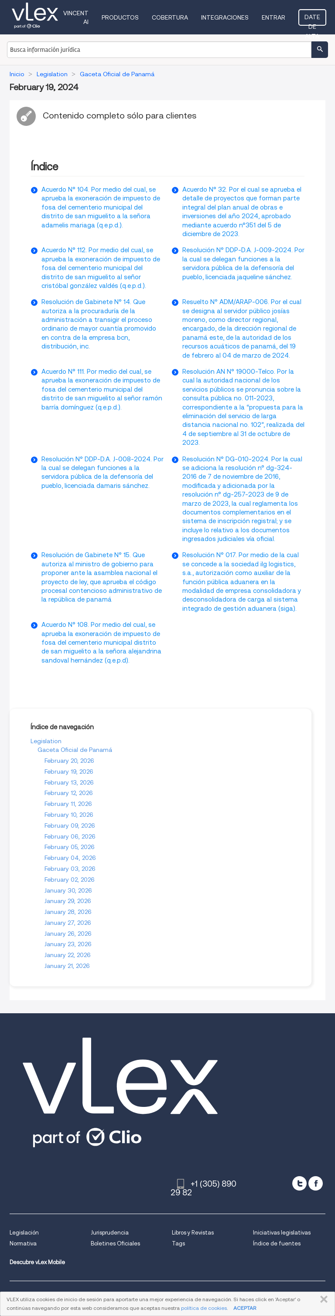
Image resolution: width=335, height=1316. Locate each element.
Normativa (23, 1243)
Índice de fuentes (277, 1243)
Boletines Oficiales (115, 1243)
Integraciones (225, 17)
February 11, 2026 (68, 803)
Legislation (46, 741)
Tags (178, 1243)
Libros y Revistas (193, 1232)
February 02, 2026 (69, 879)
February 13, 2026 (69, 782)
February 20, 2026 (69, 760)
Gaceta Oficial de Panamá (75, 749)
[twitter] (299, 1183)
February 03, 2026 (70, 868)
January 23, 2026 (68, 943)
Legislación (24, 1232)
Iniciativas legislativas (282, 1232)
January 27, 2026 (67, 922)
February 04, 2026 (70, 857)
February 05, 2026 (69, 846)
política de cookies (204, 1308)
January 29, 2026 (67, 900)
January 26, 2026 (68, 933)
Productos (120, 17)
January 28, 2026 (68, 911)
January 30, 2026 (68, 890)
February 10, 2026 (68, 814)
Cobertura (170, 17)
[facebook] (315, 1183)
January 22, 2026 (67, 954)
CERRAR (322, 1299)
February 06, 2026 (70, 836)
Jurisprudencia (110, 1232)
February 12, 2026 (68, 792)
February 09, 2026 (69, 825)
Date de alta (312, 20)
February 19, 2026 (68, 771)
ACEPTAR (244, 1308)
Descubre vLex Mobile (37, 1262)
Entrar (273, 17)
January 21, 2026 (67, 965)
